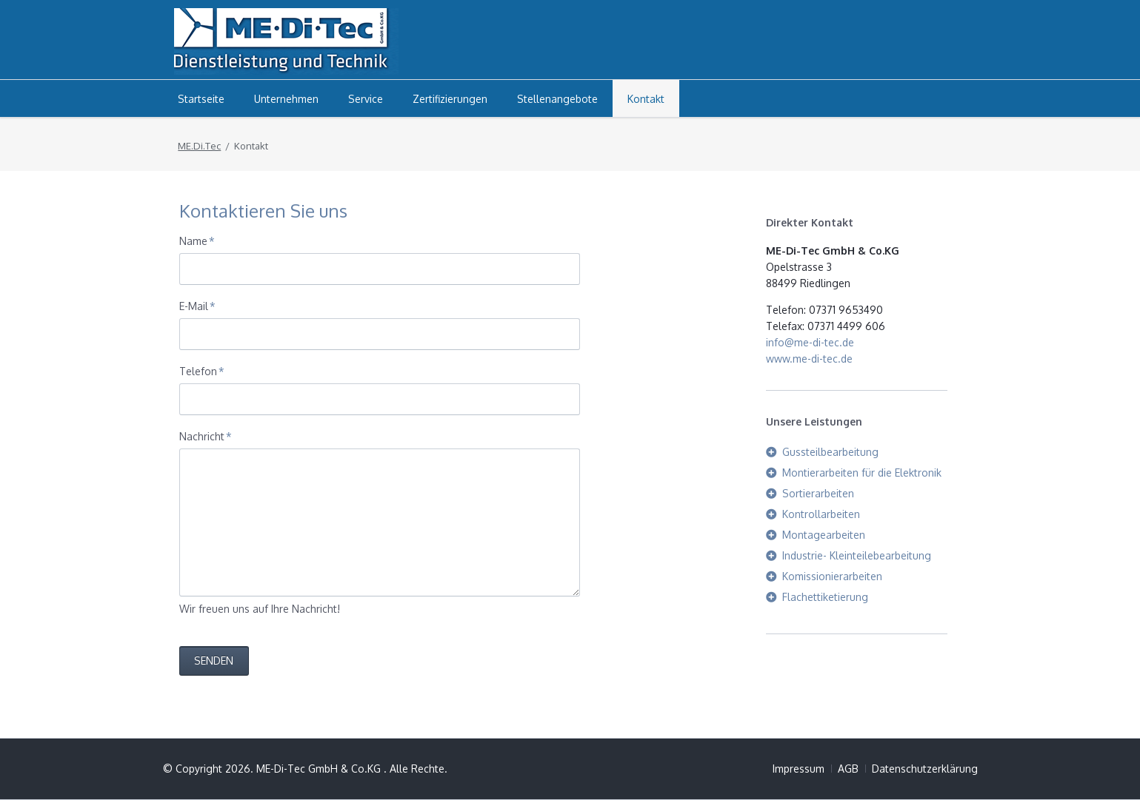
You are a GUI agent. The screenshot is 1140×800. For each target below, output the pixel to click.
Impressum (798, 768)
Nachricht (205, 435)
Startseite (201, 99)
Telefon (203, 370)
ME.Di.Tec (199, 146)
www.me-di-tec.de (809, 358)
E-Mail (203, 305)
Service (365, 99)
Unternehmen (286, 99)
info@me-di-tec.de (810, 342)
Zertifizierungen (450, 99)
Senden (213, 660)
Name (203, 240)
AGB (848, 768)
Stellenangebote (557, 99)
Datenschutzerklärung (925, 768)
